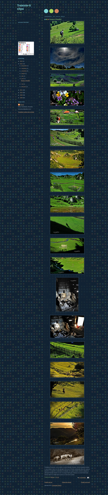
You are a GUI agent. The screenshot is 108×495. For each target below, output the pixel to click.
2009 (21, 95)
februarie (23, 86)
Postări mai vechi (85, 482)
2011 (21, 90)
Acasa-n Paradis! (55, 19)
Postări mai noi (48, 482)
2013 (21, 61)
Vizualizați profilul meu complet (26, 112)
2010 (21, 92)
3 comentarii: (82, 477)
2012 (21, 63)
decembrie (24, 65)
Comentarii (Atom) (56, 485)
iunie (22, 78)
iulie (22, 76)
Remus (22, 104)
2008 (21, 97)
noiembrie (24, 68)
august (23, 73)
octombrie (24, 71)
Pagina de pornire (66, 482)
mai (22, 84)
